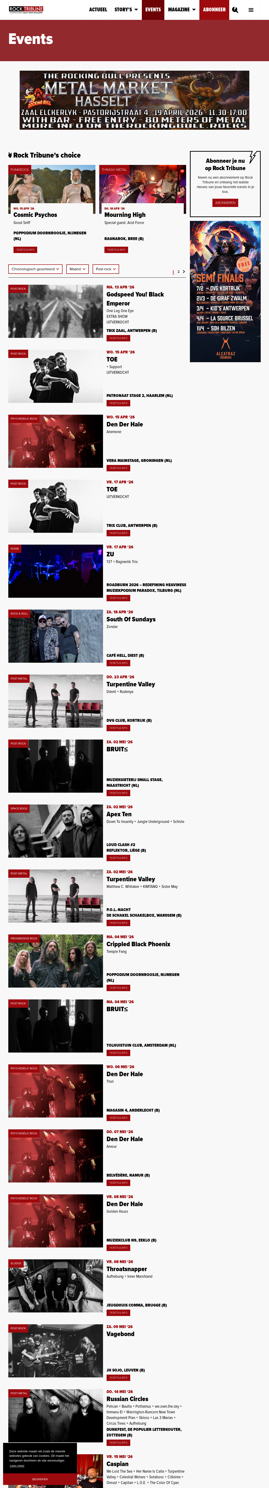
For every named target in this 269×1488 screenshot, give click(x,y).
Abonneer (214, 9)
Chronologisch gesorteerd (34, 269)
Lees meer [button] (17, 1465)
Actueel (98, 9)
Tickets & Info (25, 249)
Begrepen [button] (40, 1479)
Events (153, 9)
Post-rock (104, 269)
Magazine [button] (182, 9)
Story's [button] (126, 9)
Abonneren (225, 203)
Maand (76, 269)
